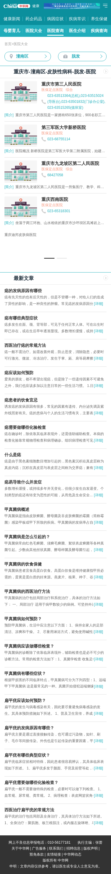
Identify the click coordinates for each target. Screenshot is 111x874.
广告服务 (39, 848)
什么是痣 (12, 454)
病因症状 (55, 18)
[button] (49, 258)
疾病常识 (77, 18)
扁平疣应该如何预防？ (25, 700)
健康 (35, 6)
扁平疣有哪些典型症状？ (27, 755)
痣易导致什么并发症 (23, 482)
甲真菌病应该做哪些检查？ (29, 646)
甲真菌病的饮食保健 (23, 564)
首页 (8, 44)
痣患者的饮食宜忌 (21, 400)
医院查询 (55, 30)
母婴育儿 (12, 30)
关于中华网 (20, 848)
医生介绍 (77, 30)
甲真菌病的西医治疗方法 (27, 591)
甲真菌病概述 (16, 509)
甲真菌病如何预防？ (23, 618)
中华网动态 (72, 854)
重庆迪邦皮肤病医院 (20, 235)
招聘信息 (73, 848)
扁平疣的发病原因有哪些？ (29, 727)
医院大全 (33, 30)
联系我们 (56, 848)
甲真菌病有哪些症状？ (25, 673)
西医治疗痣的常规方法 (25, 345)
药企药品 (33, 18)
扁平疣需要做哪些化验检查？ (31, 782)
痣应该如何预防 (18, 372)
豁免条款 (37, 854)
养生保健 (99, 18)
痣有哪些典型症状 (21, 318)
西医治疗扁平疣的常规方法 (29, 809)
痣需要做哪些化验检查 (25, 427)
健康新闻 (12, 18)
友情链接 (54, 854)
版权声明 (90, 848)
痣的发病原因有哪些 (23, 290)
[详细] (98, 304)
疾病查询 (99, 30)
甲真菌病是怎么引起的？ (27, 536)
